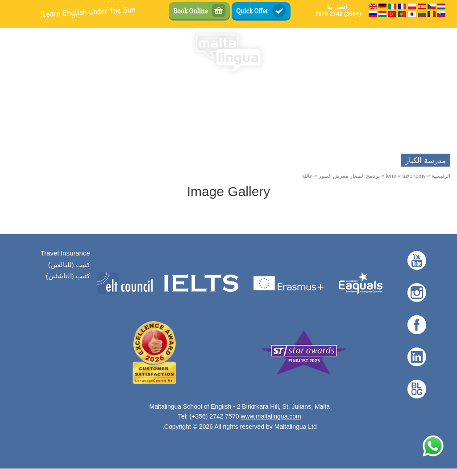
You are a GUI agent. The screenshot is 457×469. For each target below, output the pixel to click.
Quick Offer (252, 11)
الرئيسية (441, 176)
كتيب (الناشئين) (68, 276)
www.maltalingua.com (271, 416)
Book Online (190, 11)
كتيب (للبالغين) (69, 264)
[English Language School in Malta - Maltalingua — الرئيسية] (228, 52)
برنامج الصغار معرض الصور (349, 176)
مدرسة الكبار (425, 160)
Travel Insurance (65, 253)
